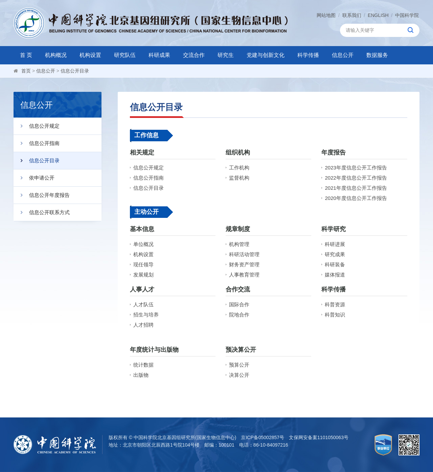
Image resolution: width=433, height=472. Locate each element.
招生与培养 (146, 314)
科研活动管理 (244, 254)
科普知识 (335, 314)
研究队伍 (125, 55)
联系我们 (351, 15)
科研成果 (159, 55)
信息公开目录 (75, 71)
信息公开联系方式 (42, 212)
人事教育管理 (244, 275)
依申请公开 (34, 177)
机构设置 (90, 55)
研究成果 (335, 254)
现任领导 (143, 264)
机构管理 (239, 244)
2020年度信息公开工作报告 (356, 198)
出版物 (141, 375)
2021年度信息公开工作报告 (356, 188)
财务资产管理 (244, 264)
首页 (26, 71)
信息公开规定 (37, 126)
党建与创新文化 (265, 55)
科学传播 (308, 55)
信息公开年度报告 (42, 195)
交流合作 (194, 55)
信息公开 (343, 55)
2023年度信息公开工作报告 (356, 167)
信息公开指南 (37, 143)
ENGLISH (378, 15)
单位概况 (143, 244)
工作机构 (239, 167)
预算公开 (239, 365)
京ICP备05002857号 (262, 437)
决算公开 (239, 375)
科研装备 (335, 264)
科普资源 (335, 304)
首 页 (26, 55)
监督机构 (239, 178)
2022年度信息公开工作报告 (356, 178)
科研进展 (335, 244)
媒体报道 (335, 275)
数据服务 (377, 55)
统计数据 (143, 365)
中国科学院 (407, 15)
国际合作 (239, 304)
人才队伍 (143, 304)
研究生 (226, 55)
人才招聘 (143, 325)
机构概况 (56, 55)
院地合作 (239, 314)
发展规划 (143, 275)
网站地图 (326, 15)
